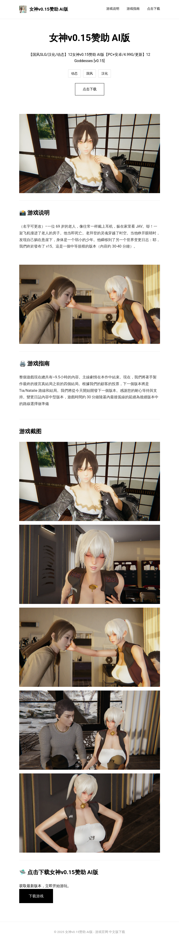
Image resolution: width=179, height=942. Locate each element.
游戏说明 (112, 9)
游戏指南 (133, 9)
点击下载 (153, 9)
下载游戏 (36, 896)
